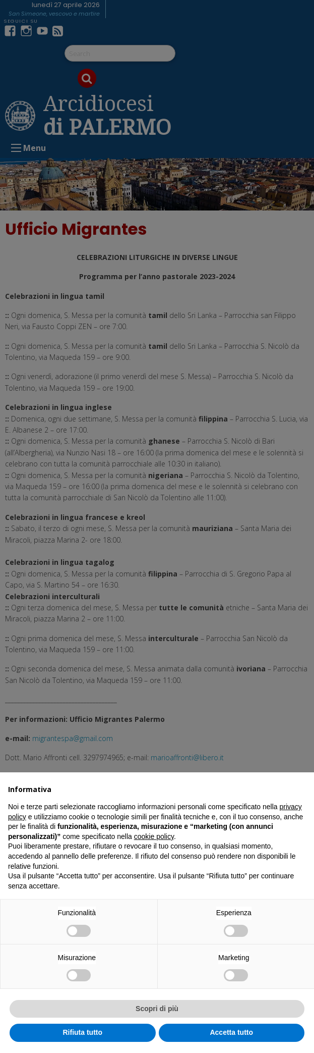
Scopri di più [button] (157, 1009)
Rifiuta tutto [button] (82, 1032)
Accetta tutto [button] (231, 1032)
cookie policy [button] (154, 836)
